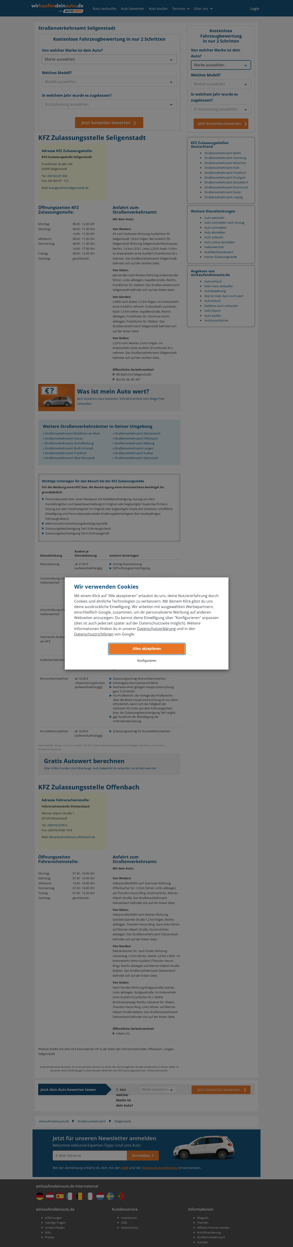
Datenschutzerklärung (156, 628)
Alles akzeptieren (147, 648)
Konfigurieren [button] (146, 660)
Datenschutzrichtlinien (94, 634)
